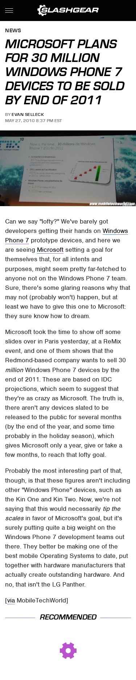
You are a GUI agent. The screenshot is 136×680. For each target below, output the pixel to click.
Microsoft (50, 250)
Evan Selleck (28, 114)
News (13, 31)
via (11, 600)
